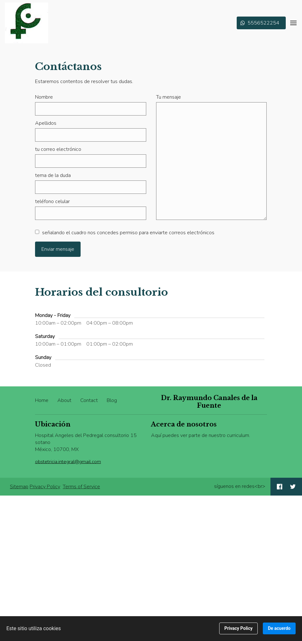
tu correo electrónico (58, 149)
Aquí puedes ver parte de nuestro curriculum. (200, 435)
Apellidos (45, 123)
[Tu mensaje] (211, 161)
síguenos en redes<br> (239, 486)
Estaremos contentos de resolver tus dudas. (84, 81)
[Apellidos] (90, 135)
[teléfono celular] (90, 213)
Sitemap (19, 486)
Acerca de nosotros (184, 424)
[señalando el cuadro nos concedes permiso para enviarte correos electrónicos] (37, 232)
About (64, 400)
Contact (89, 400)
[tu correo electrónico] (90, 161)
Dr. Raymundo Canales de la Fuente (209, 401)
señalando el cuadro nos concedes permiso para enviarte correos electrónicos (124, 232)
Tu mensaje (168, 97)
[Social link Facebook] (279, 486)
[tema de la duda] (90, 187)
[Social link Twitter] (293, 486)
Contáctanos (68, 66)
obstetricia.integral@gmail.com (68, 461)
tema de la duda (53, 175)
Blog (112, 400)
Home (41, 400)
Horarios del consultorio (101, 292)
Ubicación (52, 424)
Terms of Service (81, 486)
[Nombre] (90, 109)
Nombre (44, 97)
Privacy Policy (45, 486)
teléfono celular (52, 201)
